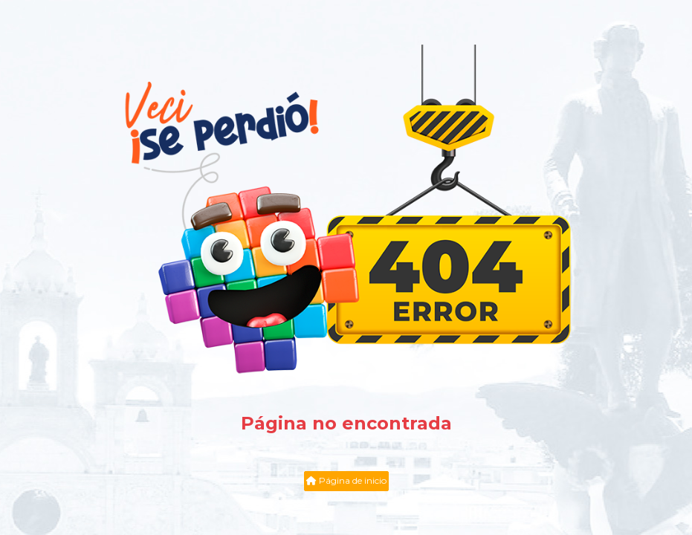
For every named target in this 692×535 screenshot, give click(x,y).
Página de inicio (346, 480)
